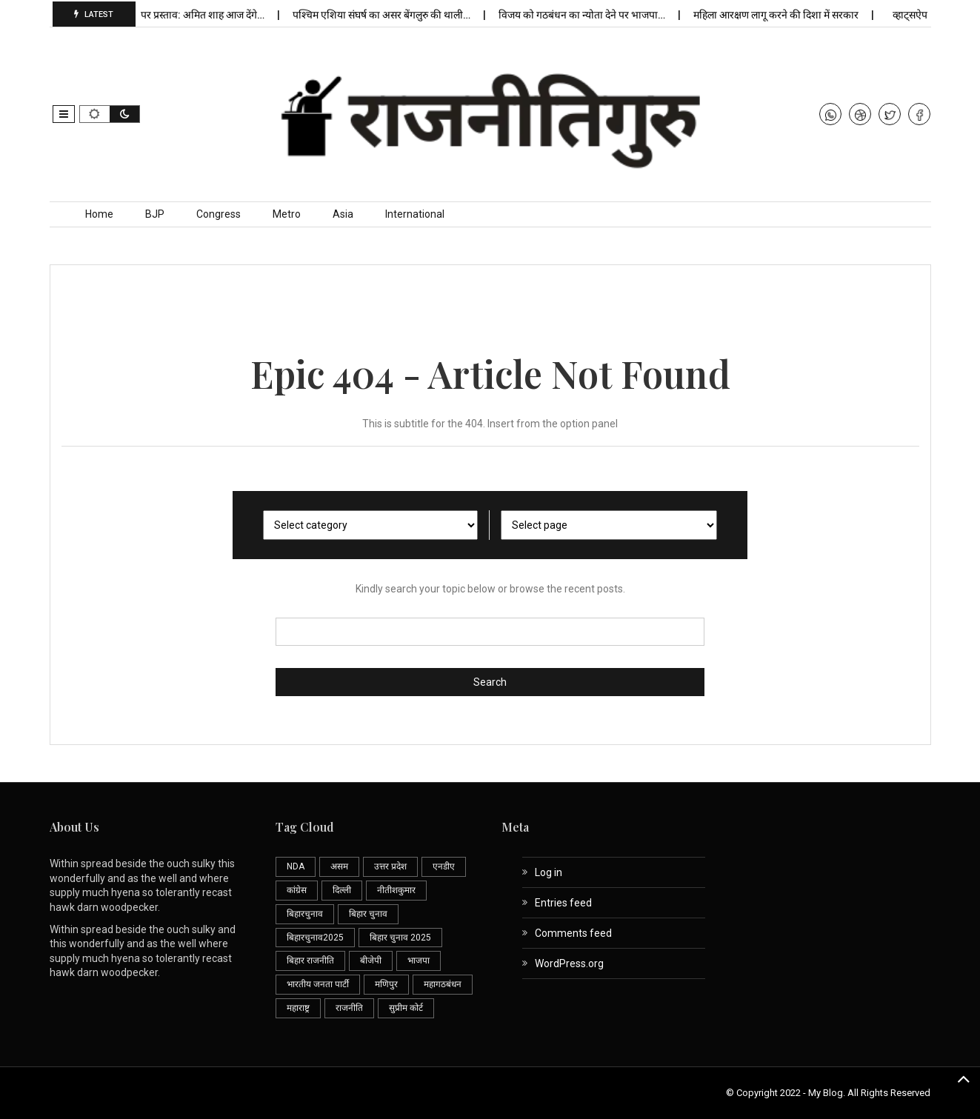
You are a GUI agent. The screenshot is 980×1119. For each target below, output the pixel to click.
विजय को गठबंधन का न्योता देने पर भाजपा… (587, 15)
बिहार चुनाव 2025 (400, 937)
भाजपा (418, 960)
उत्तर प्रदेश (390, 866)
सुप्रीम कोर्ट (406, 1008)
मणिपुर (386, 984)
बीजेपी (370, 960)
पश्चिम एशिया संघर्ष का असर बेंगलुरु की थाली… (387, 15)
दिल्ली (342, 890)
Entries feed (563, 903)
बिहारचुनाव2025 (315, 937)
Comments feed (573, 933)
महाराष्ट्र (298, 1008)
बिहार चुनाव (368, 914)
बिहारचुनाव (305, 914)
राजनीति (349, 1008)
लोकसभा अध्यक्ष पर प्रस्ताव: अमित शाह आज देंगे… (176, 15)
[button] (64, 114)
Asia (343, 214)
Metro (287, 214)
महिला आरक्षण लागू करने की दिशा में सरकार (781, 15)
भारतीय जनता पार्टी (318, 984)
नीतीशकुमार (396, 890)
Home (99, 214)
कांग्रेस (297, 890)
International (414, 214)
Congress (218, 214)
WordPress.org (569, 963)
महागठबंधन (442, 984)
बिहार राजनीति (310, 960)
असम (339, 866)
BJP (154, 214)
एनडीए (444, 866)
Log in (548, 872)
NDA (295, 866)
